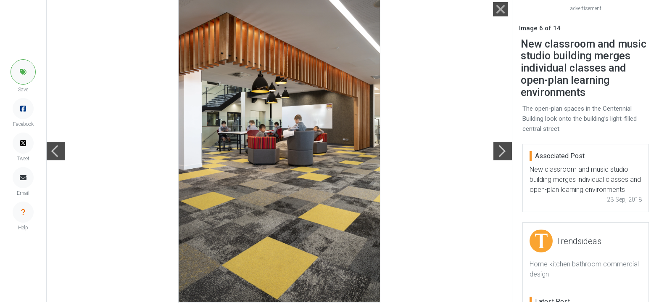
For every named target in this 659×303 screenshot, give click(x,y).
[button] (23, 72)
